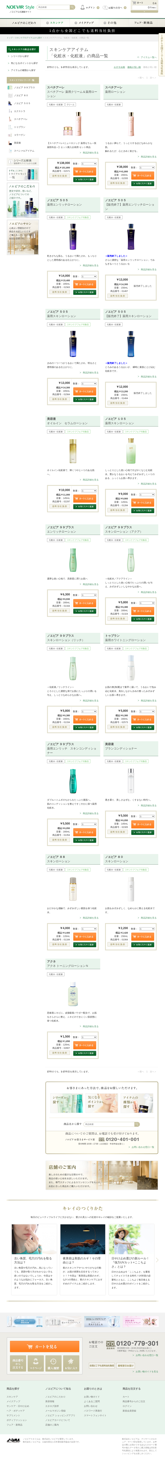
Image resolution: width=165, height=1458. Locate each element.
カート (126, 1396)
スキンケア (12, 1396)
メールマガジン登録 (55, 1410)
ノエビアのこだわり (55, 1396)
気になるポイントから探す (24, 63)
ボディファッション (17, 1420)
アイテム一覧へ (149, 57)
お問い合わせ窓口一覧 (143, 1147)
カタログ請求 (52, 1406)
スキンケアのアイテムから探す (28, 38)
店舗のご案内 (52, 1424)
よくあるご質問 (92, 1401)
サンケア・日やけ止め (18, 1406)
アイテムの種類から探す (23, 70)
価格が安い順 (134, 67)
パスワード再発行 (93, 1410)
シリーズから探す (20, 56)
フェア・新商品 (14, 1424)
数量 (75, 163)
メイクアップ (13, 1401)
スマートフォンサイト (95, 1415)
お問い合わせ (90, 1406)
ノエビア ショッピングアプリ (60, 1415)
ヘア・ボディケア (16, 1410)
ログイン (127, 1406)
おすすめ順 (119, 67)
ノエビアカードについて (57, 1420)
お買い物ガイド (92, 1396)
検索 (137, 1124)
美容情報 (49, 1401)
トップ (10, 38)
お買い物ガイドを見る (147, 1371)
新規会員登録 (129, 1410)
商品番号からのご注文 (134, 1401)
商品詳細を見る (91, 152)
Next (157, 1260)
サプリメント (13, 1415)
